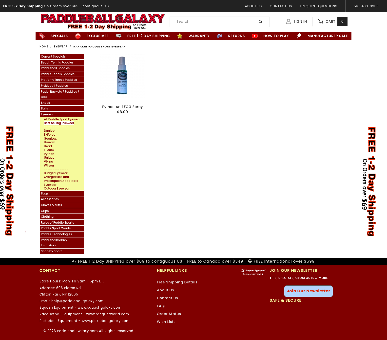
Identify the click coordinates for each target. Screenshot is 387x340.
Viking (48, 162)
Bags (44, 193)
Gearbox (50, 139)
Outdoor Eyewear (57, 189)
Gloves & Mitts (51, 205)
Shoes (45, 103)
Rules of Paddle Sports (57, 222)
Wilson (49, 166)
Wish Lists (166, 321)
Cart (333, 22)
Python (49, 154)
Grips (45, 211)
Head (48, 146)
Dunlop (49, 131)
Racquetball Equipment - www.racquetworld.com (84, 314)
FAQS (162, 305)
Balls (44, 108)
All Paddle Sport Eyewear (62, 119)
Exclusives (92, 36)
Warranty (193, 36)
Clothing (47, 216)
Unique (49, 158)
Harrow (49, 142)
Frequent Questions (318, 6)
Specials (53, 36)
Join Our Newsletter (308, 291)
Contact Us (281, 6)
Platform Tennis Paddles (59, 80)
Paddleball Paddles (55, 68)
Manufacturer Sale (322, 36)
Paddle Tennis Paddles (58, 74)
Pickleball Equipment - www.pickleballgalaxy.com (84, 321)
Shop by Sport (51, 251)
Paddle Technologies (56, 234)
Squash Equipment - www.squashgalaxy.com (80, 307)
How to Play (270, 36)
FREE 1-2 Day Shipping (143, 36)
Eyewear (47, 114)
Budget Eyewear (56, 173)
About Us (253, 6)
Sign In (296, 21)
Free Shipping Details (177, 282)
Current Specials (53, 56)
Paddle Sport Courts (56, 228)
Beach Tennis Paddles (57, 62)
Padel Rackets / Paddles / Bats (60, 94)
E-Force (49, 135)
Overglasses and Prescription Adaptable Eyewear (61, 181)
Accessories (50, 199)
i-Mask (49, 150)
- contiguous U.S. (55, 6)
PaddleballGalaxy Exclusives (54, 243)
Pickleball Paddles (54, 86)
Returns (231, 36)
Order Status (169, 313)
